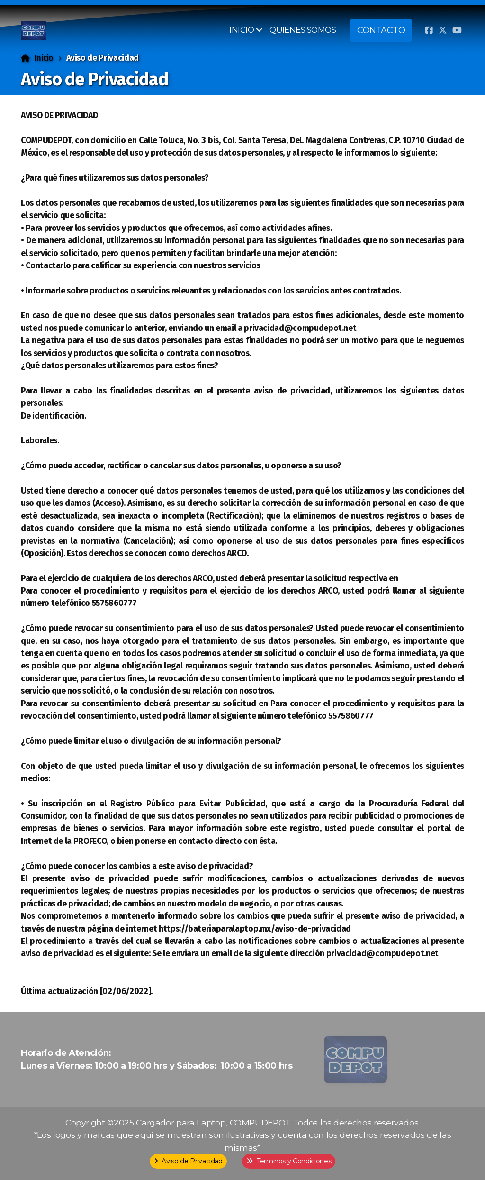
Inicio (43, 58)
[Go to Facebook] (429, 30)
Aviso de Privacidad (188, 1161)
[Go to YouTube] (457, 30)
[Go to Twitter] (443, 30)
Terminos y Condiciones (288, 1161)
